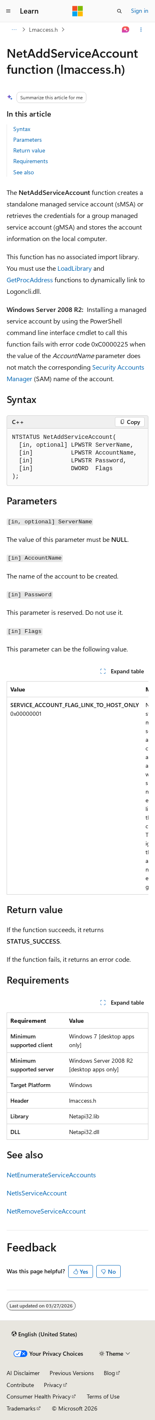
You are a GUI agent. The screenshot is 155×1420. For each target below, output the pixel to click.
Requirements (30, 161)
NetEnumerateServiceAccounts (51, 1174)
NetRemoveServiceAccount (46, 1211)
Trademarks (21, 1408)
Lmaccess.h (43, 29)
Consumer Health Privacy (39, 1396)
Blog (109, 1373)
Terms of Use (103, 1396)
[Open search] (119, 11)
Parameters (27, 139)
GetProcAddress (30, 279)
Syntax (21, 129)
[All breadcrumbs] (14, 29)
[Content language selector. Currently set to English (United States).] (44, 1333)
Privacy (53, 1385)
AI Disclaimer (23, 1373)
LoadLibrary (74, 268)
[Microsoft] (77, 11)
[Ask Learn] (126, 29)
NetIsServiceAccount (37, 1192)
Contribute (20, 1385)
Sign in (139, 10)
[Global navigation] (8, 11)
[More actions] (141, 29)
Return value (29, 150)
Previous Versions (72, 1373)
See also (23, 172)
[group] (77, 788)
